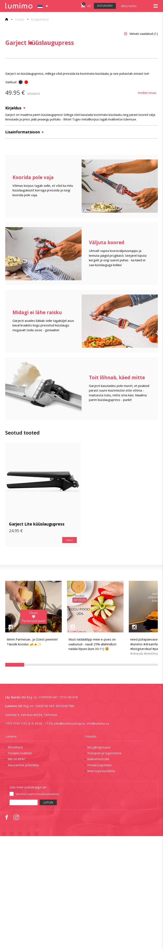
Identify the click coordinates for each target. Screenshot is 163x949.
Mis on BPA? (16, 872)
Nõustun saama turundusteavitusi (37, 907)
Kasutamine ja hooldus (23, 878)
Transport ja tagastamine (104, 866)
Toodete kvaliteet (20, 866)
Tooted (19, 19)
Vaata (69, 653)
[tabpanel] (39, 86)
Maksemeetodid (98, 872)
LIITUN (48, 915)
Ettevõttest (15, 860)
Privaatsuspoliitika (99, 878)
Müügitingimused (98, 860)
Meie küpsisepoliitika (101, 884)
